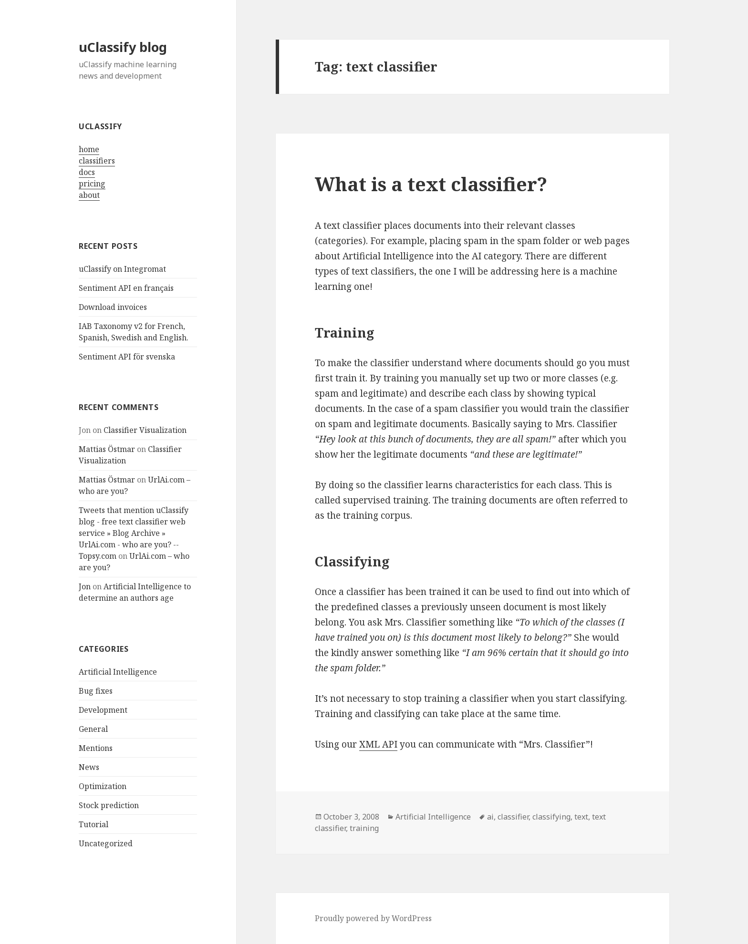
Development (103, 710)
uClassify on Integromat (122, 269)
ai (490, 816)
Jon (85, 586)
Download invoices (113, 307)
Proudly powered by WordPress (373, 918)
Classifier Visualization (145, 430)
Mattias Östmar (107, 449)
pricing (92, 183)
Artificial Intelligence (118, 672)
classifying (551, 816)
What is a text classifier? (431, 183)
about (89, 195)
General (93, 729)
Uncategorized (106, 843)
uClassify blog (123, 47)
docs (87, 172)
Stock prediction (109, 805)
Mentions (96, 748)
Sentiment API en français (126, 288)
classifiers (97, 160)
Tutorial (93, 824)
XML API (378, 744)
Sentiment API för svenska (127, 356)
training (364, 828)
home (89, 149)
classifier (513, 816)
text (581, 816)
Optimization (102, 786)
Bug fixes (96, 691)
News (89, 767)
